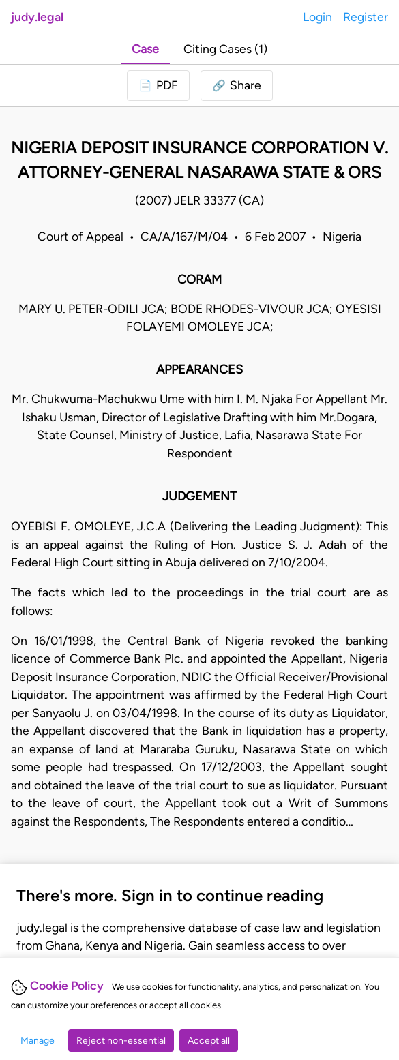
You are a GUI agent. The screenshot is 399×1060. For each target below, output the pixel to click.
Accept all (209, 1040)
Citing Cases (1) (225, 49)
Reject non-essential (121, 1040)
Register (365, 17)
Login (317, 17)
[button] (237, 85)
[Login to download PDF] (158, 85)
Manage (37, 1040)
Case (145, 49)
